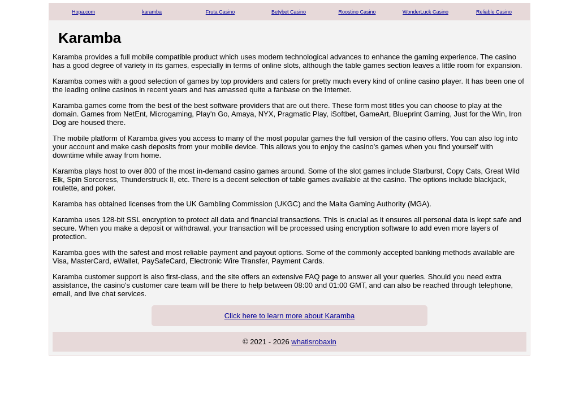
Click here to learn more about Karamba (289, 315)
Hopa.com (83, 12)
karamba (152, 12)
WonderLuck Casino (425, 12)
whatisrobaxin (313, 341)
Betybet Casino (288, 12)
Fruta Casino (220, 12)
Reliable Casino (494, 12)
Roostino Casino (356, 12)
